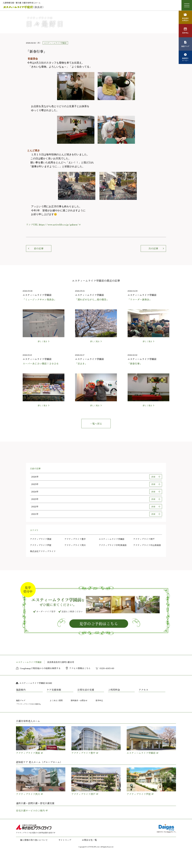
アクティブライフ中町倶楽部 (113, 545)
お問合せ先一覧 (89, 839)
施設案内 (21, 689)
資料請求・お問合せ (79, 700)
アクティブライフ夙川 (75, 545)
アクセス (143, 689)
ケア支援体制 (54, 689)
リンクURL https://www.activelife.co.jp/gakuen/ (52, 224)
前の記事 (38, 248)
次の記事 (153, 248)
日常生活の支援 (85, 689)
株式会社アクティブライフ (43, 551)
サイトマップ (64, 839)
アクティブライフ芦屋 (40, 545)
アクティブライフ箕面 (40, 539)
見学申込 (99, 700)
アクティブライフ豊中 (75, 539)
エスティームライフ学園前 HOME (35, 683)
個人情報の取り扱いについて (34, 839)
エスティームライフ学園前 (111, 539)
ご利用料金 (114, 689)
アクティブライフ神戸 (144, 539)
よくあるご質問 (56, 700)
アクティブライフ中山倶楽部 (147, 545)
